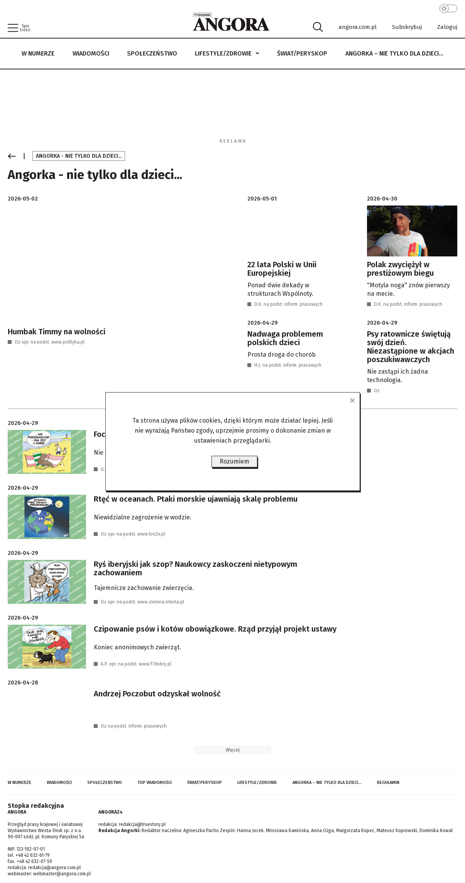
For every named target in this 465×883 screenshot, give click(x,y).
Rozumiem (234, 461)
